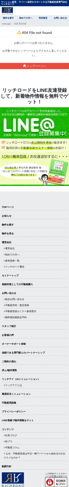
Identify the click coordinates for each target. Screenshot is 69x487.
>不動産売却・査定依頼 (16, 305)
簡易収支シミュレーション (16, 394)
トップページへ (34, 65)
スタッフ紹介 (9, 326)
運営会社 (6, 242)
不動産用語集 (9, 402)
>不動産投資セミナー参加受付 (20, 311)
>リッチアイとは (13, 385)
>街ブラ (8, 441)
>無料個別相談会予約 (15, 317)
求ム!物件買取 (9, 370)
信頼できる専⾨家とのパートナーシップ (23, 352)
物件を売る (8, 233)
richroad (6, 23)
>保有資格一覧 (12, 260)
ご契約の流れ (9, 361)
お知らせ (6, 216)
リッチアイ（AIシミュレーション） (21, 379)
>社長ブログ (10, 435)
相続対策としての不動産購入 (17, 284)
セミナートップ (10, 275)
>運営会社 (9, 248)
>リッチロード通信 (14, 266)
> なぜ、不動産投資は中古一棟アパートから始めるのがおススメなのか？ (35, 455)
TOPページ (8, 207)
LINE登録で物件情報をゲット (18, 420)
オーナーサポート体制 (14, 344)
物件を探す (8, 224)
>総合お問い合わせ (14, 299)
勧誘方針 (6, 466)
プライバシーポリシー (14, 411)
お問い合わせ (9, 293)
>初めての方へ (12, 254)
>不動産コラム (12, 447)
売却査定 (43, 18)
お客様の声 (8, 335)
